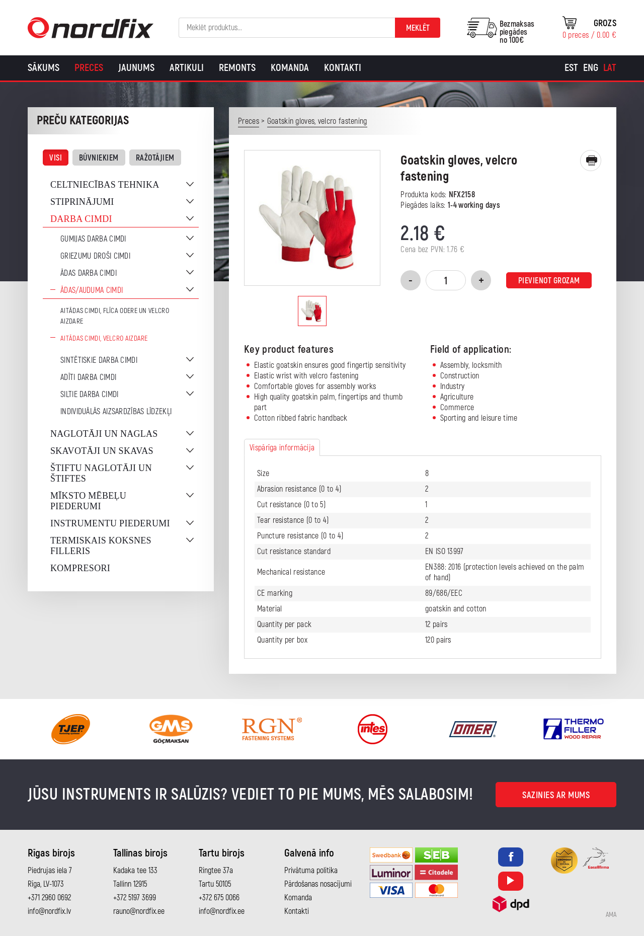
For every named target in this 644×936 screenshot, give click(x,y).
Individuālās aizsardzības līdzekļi (116, 412)
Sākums (43, 67)
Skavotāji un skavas (101, 451)
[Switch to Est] (571, 68)
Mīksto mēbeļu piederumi (88, 501)
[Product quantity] (446, 280)
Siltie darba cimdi (89, 394)
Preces (88, 67)
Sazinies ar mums (556, 795)
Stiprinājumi (82, 202)
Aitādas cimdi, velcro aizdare (104, 338)
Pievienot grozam (549, 281)
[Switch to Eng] (590, 68)
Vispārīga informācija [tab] (282, 448)
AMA (611, 914)
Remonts (237, 67)
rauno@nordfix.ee (139, 911)
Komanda (290, 67)
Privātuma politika (311, 871)
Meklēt (418, 28)
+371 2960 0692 (49, 898)
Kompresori (80, 568)
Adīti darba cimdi (88, 377)
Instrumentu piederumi (110, 523)
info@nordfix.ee (222, 911)
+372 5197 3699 (134, 898)
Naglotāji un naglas (104, 434)
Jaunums (136, 67)
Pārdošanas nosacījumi (318, 884)
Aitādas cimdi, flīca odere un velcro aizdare (114, 316)
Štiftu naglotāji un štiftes (101, 473)
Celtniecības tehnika (104, 185)
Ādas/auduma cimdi (91, 290)
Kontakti (342, 67)
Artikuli (187, 67)
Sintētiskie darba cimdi (98, 360)
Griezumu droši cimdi (95, 256)
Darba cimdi (81, 219)
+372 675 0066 (219, 898)
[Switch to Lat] (609, 68)
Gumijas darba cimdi (93, 239)
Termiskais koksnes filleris (100, 545)
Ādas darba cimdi (88, 273)
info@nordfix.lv (49, 911)
